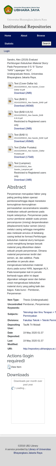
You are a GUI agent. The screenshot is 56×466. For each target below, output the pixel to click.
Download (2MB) (23, 93)
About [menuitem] (24, 35)
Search (46, 43)
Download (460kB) (24, 105)
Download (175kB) (24, 157)
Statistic (9, 43)
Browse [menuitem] (41, 35)
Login (7, 51)
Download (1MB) (23, 180)
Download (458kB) (24, 141)
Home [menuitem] (8, 35)
